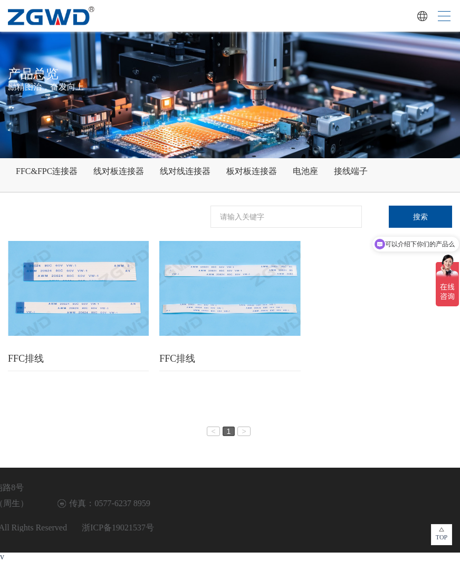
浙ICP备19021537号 (39, 527)
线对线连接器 (185, 171)
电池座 (305, 171)
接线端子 (351, 171)
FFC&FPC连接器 (47, 171)
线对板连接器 (118, 171)
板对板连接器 (251, 171)
